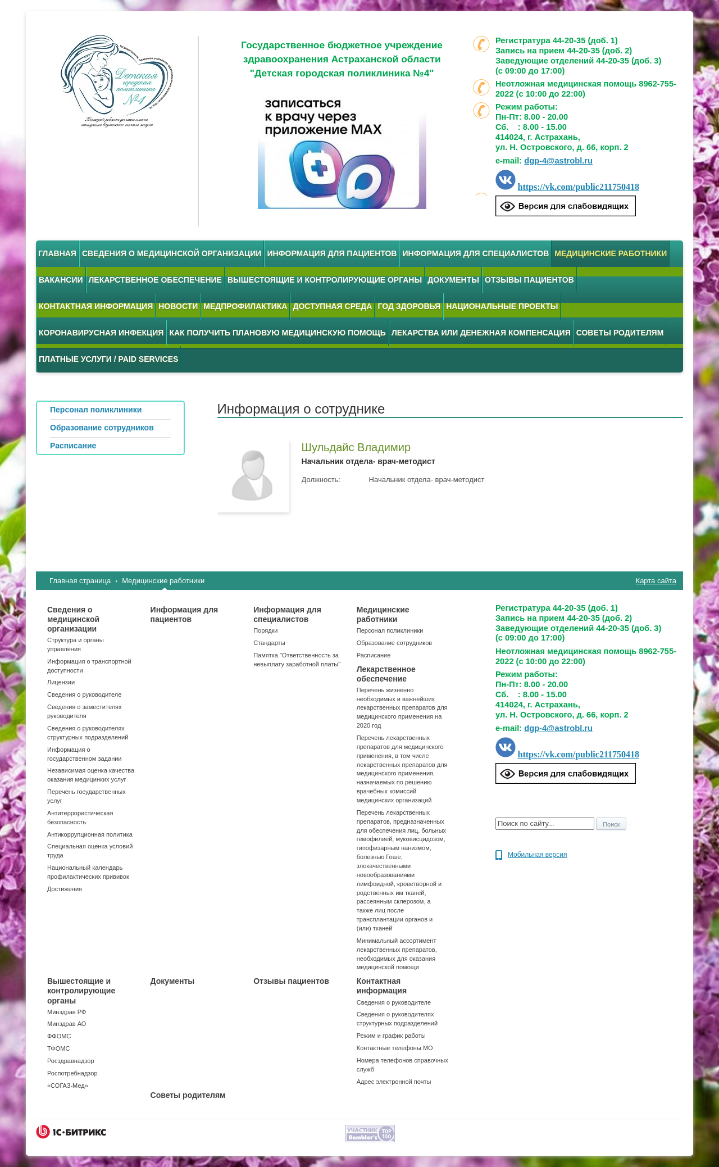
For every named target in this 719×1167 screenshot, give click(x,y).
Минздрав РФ (66, 1012)
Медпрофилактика (245, 306)
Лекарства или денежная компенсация (481, 332)
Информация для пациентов (332, 253)
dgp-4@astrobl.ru (558, 160)
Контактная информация (96, 306)
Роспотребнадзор (72, 1073)
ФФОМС (59, 1036)
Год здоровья (408, 306)
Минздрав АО (66, 1023)
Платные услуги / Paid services (108, 359)
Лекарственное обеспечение (155, 279)
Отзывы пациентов (529, 279)
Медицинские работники (610, 253)
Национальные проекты (502, 306)
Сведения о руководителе (84, 694)
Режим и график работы (391, 1035)
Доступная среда (332, 306)
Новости (178, 306)
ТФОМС (58, 1048)
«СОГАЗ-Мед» (67, 1085)
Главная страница (80, 580)
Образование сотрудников (394, 642)
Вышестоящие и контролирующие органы (324, 279)
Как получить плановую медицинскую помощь (277, 332)
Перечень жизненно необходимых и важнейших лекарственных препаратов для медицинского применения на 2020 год (402, 708)
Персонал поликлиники (390, 630)
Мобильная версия (537, 855)
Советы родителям (620, 332)
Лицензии (61, 682)
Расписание (374, 655)
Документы (453, 279)
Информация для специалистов (475, 253)
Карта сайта (656, 580)
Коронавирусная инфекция (101, 332)
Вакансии (61, 279)
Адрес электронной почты (394, 1081)
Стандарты (269, 642)
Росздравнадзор (70, 1060)
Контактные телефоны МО (395, 1048)
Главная (57, 253)
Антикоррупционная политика (90, 834)
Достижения (64, 889)
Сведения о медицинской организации (172, 253)
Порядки (265, 630)
